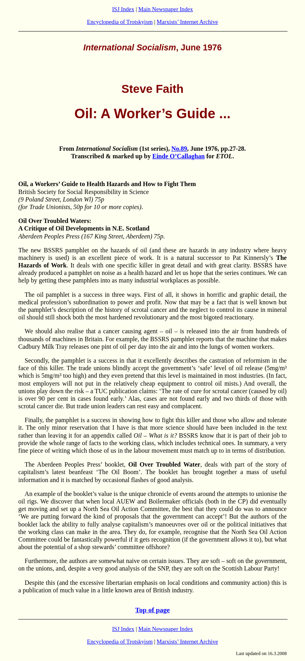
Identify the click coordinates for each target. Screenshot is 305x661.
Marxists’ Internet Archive (187, 22)
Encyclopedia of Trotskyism (119, 22)
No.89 (179, 148)
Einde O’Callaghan (178, 156)
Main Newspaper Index (165, 9)
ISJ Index (123, 9)
